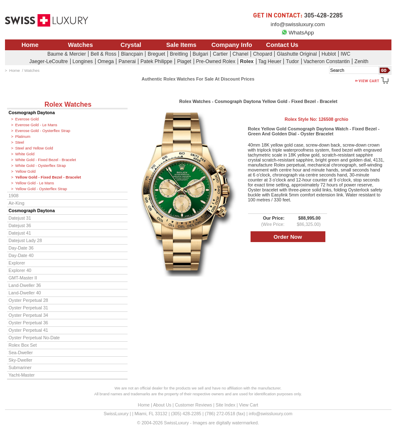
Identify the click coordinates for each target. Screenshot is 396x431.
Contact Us (282, 45)
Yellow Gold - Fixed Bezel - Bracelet (48, 177)
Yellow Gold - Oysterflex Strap (41, 189)
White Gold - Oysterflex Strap (40, 166)
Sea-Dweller (21, 352)
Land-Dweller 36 (25, 285)
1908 (14, 195)
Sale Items (181, 45)
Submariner (20, 367)
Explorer (17, 262)
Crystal (131, 45)
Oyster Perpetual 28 (28, 300)
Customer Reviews (193, 404)
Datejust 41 (20, 232)
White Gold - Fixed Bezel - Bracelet (45, 160)
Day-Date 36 (21, 247)
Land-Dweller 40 (25, 292)
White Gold (24, 154)
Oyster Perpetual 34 (28, 315)
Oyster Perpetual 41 (28, 330)
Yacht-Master (22, 374)
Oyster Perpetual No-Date (34, 337)
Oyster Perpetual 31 (28, 307)
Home (30, 45)
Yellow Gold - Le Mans (34, 183)
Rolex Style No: (316, 119)
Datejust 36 (20, 225)
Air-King (17, 203)
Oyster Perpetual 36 (28, 322)
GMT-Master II (23, 277)
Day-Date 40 (21, 255)
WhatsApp (297, 32)
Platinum (22, 137)
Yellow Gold (25, 171)
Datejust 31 (20, 218)
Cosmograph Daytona (32, 112)
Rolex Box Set (23, 345)
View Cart (248, 404)
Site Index (225, 404)
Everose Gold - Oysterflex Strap (42, 131)
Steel (19, 142)
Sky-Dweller (20, 360)
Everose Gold (27, 119)
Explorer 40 (20, 270)
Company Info (232, 45)
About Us (162, 404)
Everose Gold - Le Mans (36, 125)
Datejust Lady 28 (25, 240)
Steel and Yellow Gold (34, 148)
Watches (80, 45)
